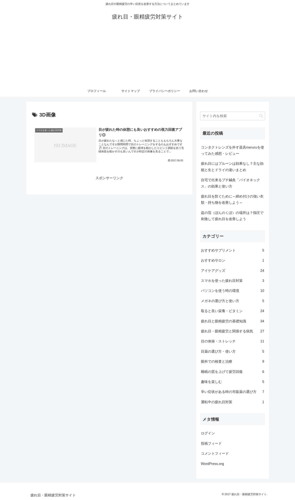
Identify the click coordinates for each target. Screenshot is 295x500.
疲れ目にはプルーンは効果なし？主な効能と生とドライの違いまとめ (232, 167)
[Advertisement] (148, 56)
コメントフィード (215, 453)
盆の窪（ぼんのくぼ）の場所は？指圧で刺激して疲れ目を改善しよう (232, 216)
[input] (232, 116)
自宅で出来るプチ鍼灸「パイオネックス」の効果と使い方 (230, 183)
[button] (261, 116)
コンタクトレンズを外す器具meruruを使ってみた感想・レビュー (232, 150)
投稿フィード (211, 443)
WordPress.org (212, 464)
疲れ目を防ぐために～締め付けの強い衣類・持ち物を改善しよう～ (232, 199)
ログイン (208, 433)
